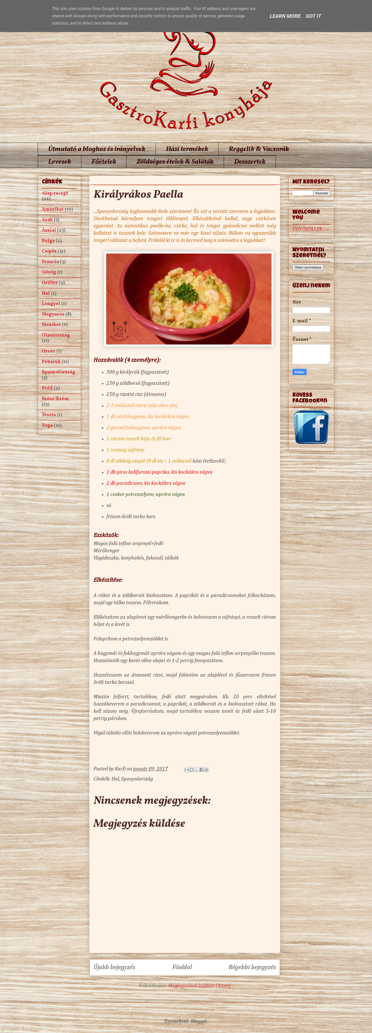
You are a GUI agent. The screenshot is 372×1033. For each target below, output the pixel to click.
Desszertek (250, 161)
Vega (47, 425)
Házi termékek (187, 149)
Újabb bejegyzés (114, 967)
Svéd (47, 388)
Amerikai (53, 209)
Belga (48, 241)
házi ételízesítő (207, 461)
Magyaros (53, 314)
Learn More (285, 16)
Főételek (103, 161)
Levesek (59, 161)
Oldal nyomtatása (308, 267)
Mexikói (51, 325)
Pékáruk (51, 362)
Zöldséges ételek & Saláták (175, 161)
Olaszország (56, 335)
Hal (115, 779)
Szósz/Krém (55, 399)
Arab (47, 220)
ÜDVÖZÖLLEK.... (310, 229)
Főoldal (182, 967)
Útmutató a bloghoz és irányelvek (96, 149)
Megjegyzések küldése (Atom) (199, 985)
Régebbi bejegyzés (252, 967)
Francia (50, 262)
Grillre (50, 283)
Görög (49, 272)
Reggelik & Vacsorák (259, 149)
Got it (313, 16)
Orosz (48, 351)
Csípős (49, 251)
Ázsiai (49, 230)
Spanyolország (137, 779)
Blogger (199, 1021)
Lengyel (51, 304)
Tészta (49, 415)
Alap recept (55, 193)
